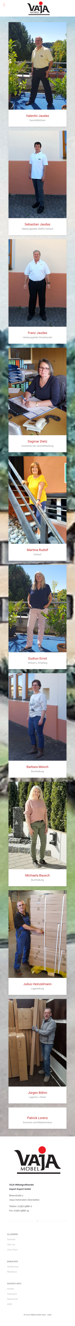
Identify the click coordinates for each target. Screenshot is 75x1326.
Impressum (12, 1294)
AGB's (9, 1304)
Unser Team (12, 1250)
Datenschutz (12, 1299)
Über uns (11, 1244)
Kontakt (10, 1289)
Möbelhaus (12, 1272)
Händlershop (12, 1267)
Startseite (11, 1239)
